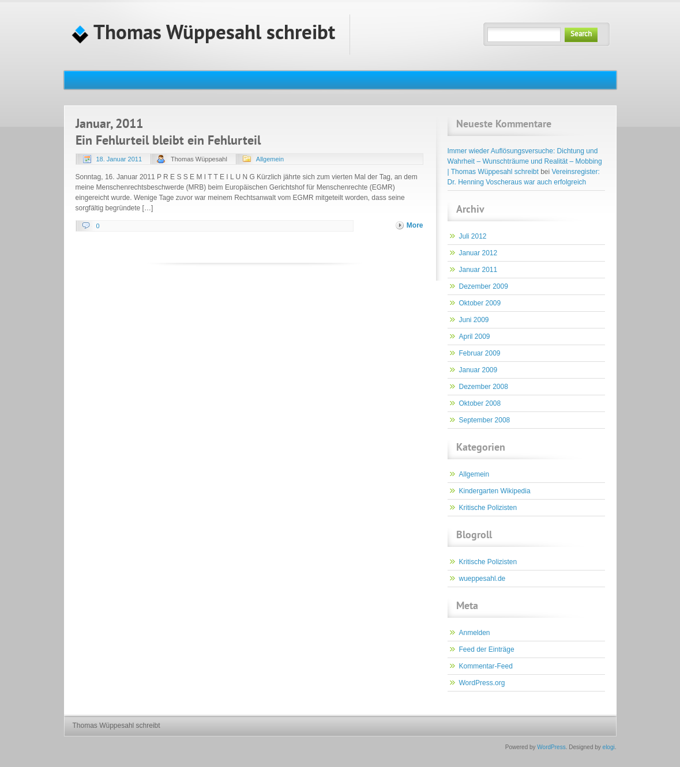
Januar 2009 (478, 370)
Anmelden (474, 633)
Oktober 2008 (480, 403)
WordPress (551, 747)
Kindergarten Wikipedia (495, 491)
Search (581, 34)
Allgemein (270, 159)
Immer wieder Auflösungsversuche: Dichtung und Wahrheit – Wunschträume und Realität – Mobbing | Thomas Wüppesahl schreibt (525, 161)
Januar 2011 (478, 270)
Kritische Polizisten (488, 508)
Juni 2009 (474, 320)
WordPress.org (482, 683)
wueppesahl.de (482, 579)
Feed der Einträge (486, 649)
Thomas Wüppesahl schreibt (203, 34)
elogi (609, 747)
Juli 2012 (473, 236)
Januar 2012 (478, 253)
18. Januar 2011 (119, 159)
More (415, 225)
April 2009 (474, 337)
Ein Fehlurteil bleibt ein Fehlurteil (168, 141)
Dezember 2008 (483, 387)
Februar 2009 (480, 353)
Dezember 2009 (483, 286)
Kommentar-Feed (486, 666)
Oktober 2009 (480, 303)
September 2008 (484, 420)
